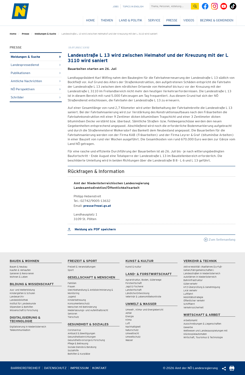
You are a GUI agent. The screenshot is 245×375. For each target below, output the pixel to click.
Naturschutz (132, 329)
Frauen (71, 286)
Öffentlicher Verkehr (194, 300)
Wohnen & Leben (19, 276)
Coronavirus (74, 329)
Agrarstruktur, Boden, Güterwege (143, 279)
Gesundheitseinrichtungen (82, 336)
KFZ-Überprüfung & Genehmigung (201, 287)
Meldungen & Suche (45, 33)
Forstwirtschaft (133, 283)
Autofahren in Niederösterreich (200, 276)
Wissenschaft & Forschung (24, 310)
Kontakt (99, 368)
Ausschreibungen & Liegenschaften (202, 323)
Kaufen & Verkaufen (20, 270)
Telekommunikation (20, 329)
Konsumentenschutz (79, 303)
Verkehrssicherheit (193, 307)
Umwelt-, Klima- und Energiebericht (144, 309)
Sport (71, 270)
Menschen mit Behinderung (82, 306)
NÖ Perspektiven (36, 89)
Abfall (128, 312)
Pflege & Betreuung (78, 343)
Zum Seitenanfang (219, 239)
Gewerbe (188, 327)
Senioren (72, 313)
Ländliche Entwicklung (137, 293)
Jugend (72, 296)
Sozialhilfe (73, 350)
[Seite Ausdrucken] (231, 369)
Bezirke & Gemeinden (216, 20)
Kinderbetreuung (77, 299)
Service (154, 20)
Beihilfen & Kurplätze (79, 353)
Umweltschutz (133, 336)
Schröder (36, 97)
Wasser (129, 340)
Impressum (79, 368)
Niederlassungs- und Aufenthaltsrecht (88, 310)
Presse (171, 20)
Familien (72, 283)
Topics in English (133, 6)
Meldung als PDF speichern (92, 229)
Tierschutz (73, 316)
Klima (128, 319)
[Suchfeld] (170, 6)
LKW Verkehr (190, 290)
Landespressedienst (36, 65)
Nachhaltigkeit (133, 326)
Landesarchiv (17, 296)
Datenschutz (55, 368)
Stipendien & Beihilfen (21, 306)
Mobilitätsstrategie (193, 297)
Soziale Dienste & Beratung (82, 347)
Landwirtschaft (133, 289)
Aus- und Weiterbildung (22, 289)
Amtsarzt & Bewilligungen (81, 333)
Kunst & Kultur (133, 266)
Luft (127, 323)
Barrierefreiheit (26, 368)
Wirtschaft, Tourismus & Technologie (203, 337)
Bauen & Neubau (18, 266)
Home (90, 20)
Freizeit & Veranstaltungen (82, 266)
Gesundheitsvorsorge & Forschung (86, 340)
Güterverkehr (190, 283)
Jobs (116, 6)
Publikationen (36, 73)
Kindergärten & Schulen (22, 293)
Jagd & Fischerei (134, 286)
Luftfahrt (188, 293)
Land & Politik (130, 20)
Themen (107, 20)
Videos (188, 20)
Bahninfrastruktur (193, 280)
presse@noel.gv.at (97, 206)
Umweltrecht (132, 333)
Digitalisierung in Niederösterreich (28, 326)
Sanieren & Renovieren (22, 273)
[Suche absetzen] (195, 6)
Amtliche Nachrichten (36, 81)
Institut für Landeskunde (23, 303)
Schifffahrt (189, 303)
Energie (129, 316)
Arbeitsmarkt (190, 320)
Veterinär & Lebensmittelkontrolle (143, 296)
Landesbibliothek (19, 299)
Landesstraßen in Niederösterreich (201, 273)
